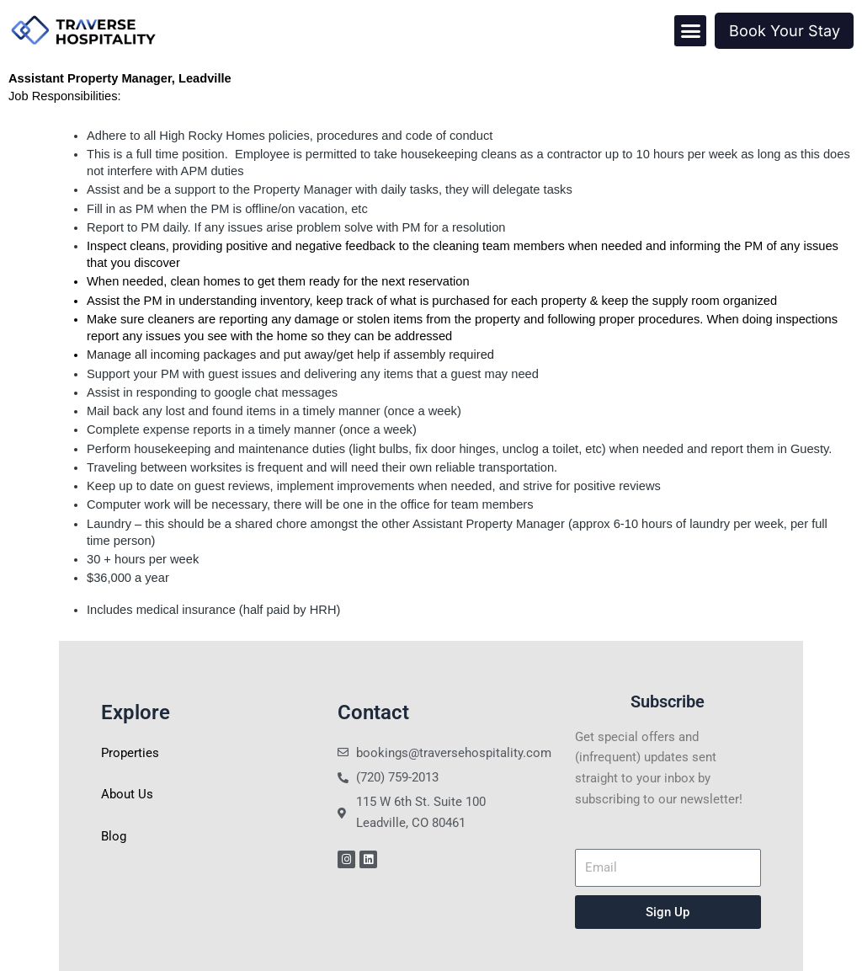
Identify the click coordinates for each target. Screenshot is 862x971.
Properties (130, 752)
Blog (113, 836)
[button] (690, 31)
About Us (127, 794)
